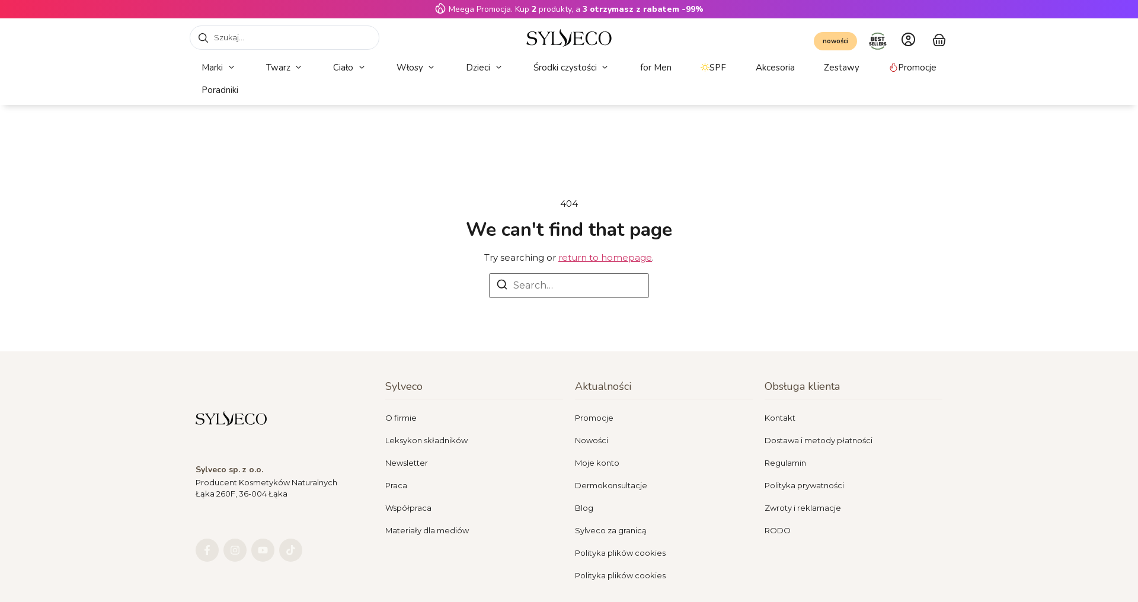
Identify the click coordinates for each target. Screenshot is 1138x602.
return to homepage (605, 257)
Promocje (594, 417)
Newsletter (406, 462)
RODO (778, 530)
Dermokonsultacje (611, 485)
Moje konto (597, 462)
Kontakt (780, 417)
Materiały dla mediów (427, 530)
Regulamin (785, 462)
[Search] (502, 286)
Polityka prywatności (804, 485)
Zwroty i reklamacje (803, 508)
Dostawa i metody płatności (818, 440)
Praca (396, 485)
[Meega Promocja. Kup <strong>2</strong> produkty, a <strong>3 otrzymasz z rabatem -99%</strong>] (440, 8)
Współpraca (408, 508)
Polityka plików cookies (620, 553)
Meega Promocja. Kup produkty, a (576, 9)
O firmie (401, 417)
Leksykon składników (426, 440)
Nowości (591, 440)
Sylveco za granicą (611, 530)
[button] (219, 67)
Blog (584, 508)
